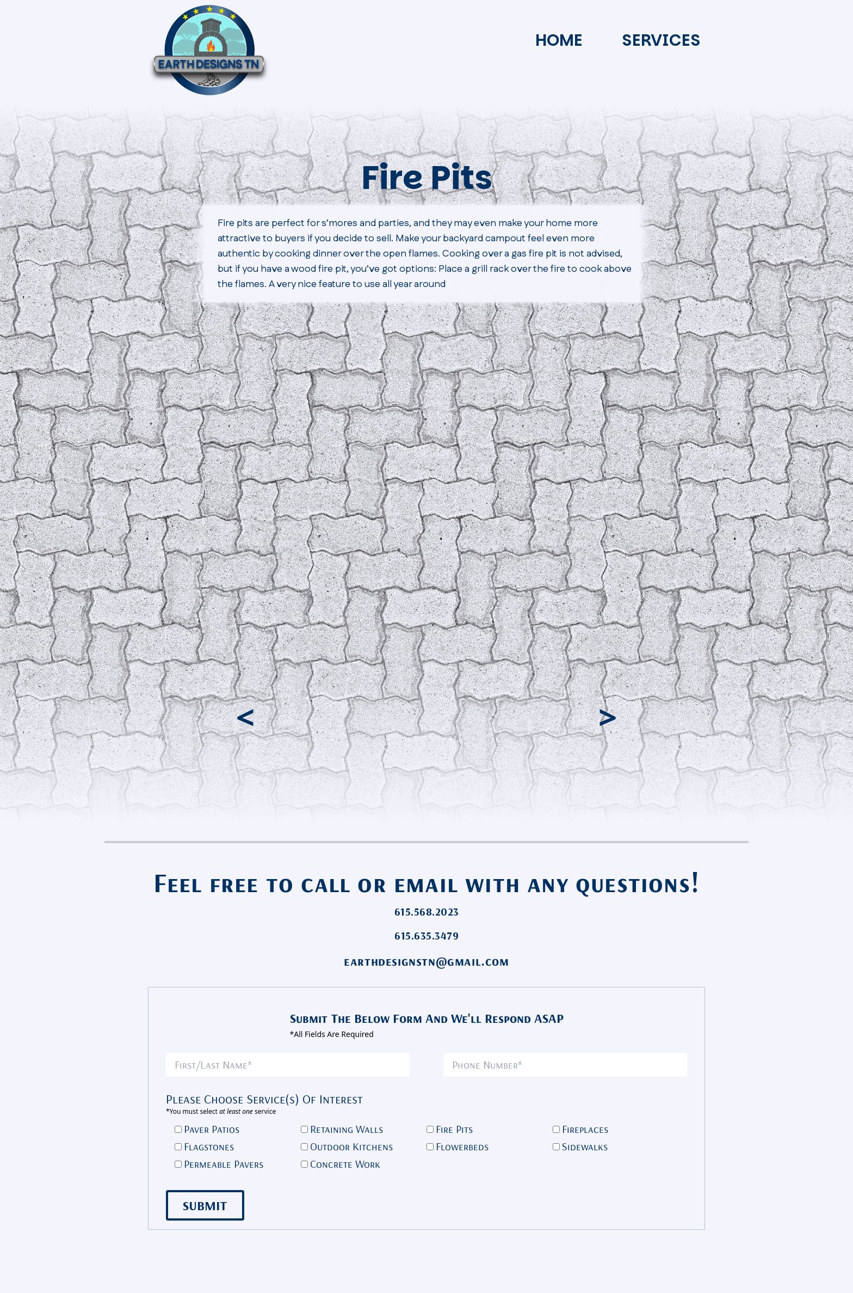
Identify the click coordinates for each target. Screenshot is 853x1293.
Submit (205, 1205)
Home (559, 40)
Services (661, 40)
